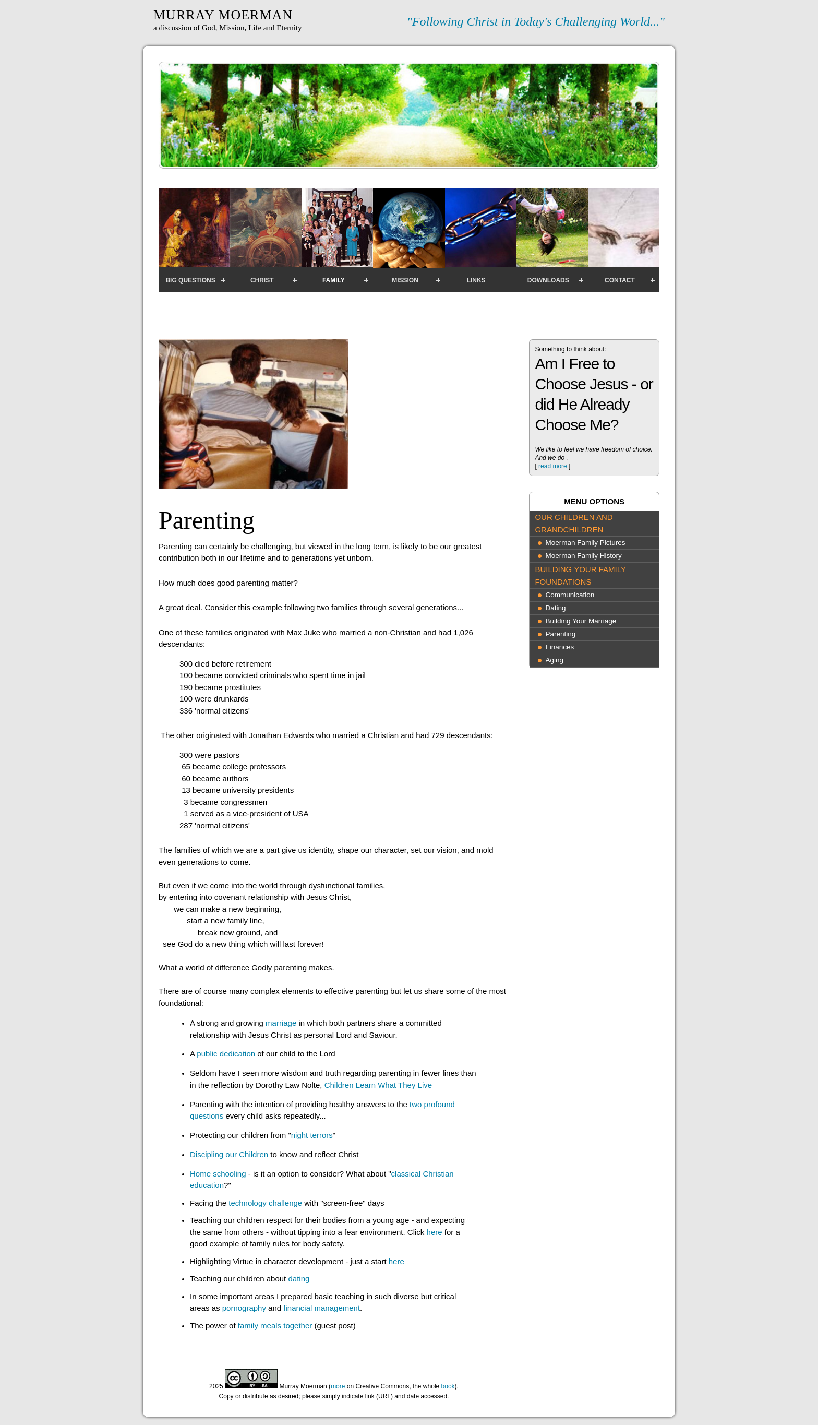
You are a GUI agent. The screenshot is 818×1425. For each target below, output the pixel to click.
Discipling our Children (229, 1154)
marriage (281, 1022)
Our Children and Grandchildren (573, 523)
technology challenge (265, 1202)
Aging (554, 660)
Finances (559, 647)
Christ (262, 280)
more (338, 1386)
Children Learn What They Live (378, 1084)
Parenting (560, 634)
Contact (620, 280)
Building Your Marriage (580, 621)
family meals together (275, 1325)
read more (552, 466)
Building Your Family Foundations (580, 575)
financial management (321, 1307)
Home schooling (218, 1173)
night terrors (312, 1135)
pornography (244, 1307)
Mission (405, 280)
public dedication (227, 1053)
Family (333, 280)
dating (298, 1278)
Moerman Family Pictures (585, 543)
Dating (555, 608)
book (448, 1386)
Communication (569, 595)
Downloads (548, 280)
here (434, 1232)
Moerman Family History (583, 556)
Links (476, 280)
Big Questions (190, 280)
